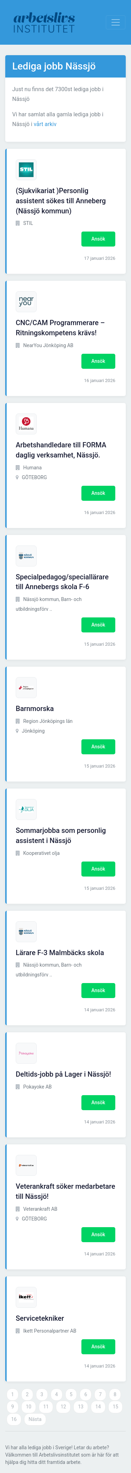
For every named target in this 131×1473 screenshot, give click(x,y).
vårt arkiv (45, 124)
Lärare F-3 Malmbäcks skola (60, 952)
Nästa (35, 1419)
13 (80, 1406)
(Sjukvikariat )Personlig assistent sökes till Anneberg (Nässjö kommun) (61, 200)
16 (14, 1419)
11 (46, 1406)
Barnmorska (35, 708)
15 (115, 1406)
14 (98, 1406)
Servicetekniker (40, 1318)
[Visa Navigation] (115, 22)
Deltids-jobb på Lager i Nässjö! (63, 1074)
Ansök (98, 239)
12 (63, 1406)
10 (28, 1406)
